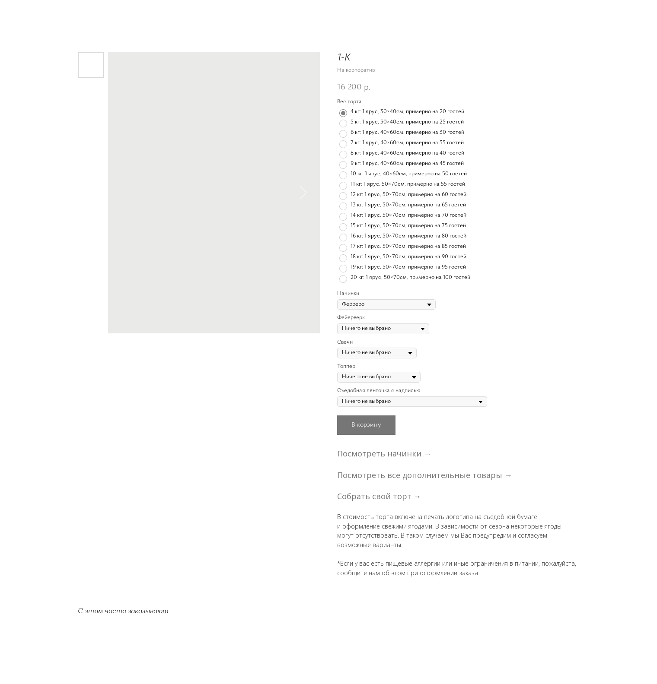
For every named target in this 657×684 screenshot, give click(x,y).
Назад (23, 12)
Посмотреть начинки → (384, 453)
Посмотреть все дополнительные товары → (424, 475)
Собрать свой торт (374, 496)
